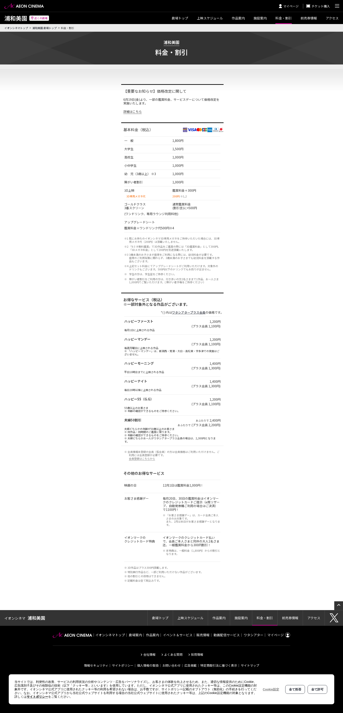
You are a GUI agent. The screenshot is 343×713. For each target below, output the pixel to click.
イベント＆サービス (177, 635)
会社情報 (149, 654)
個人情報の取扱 (148, 665)
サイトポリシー (122, 665)
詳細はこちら (132, 111)
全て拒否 (295, 689)
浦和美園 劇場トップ (44, 28)
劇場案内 (135, 635)
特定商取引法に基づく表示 (218, 665)
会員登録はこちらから (142, 458)
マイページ (289, 6)
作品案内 (238, 18)
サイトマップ (250, 665)
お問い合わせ (171, 665)
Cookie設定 (271, 689)
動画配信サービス (227, 635)
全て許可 (317, 689)
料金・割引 (283, 18)
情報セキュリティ (96, 665)
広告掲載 (190, 665)
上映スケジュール (190, 618)
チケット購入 (318, 6)
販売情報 (203, 635)
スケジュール (210, 18)
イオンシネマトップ (16, 28)
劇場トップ (180, 18)
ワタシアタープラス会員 (188, 312)
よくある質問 (173, 654)
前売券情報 (309, 18)
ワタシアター (253, 635)
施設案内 (260, 18)
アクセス (332, 18)
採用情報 (197, 654)
